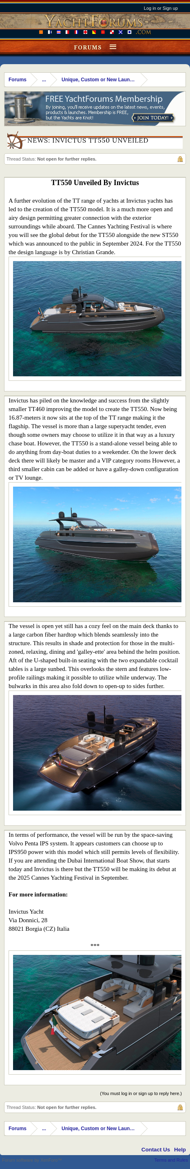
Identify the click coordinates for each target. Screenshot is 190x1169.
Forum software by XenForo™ (32, 1160)
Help (180, 1150)
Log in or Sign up (161, 8)
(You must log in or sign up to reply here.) (141, 1093)
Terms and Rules (171, 1160)
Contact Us (155, 1150)
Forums (88, 47)
